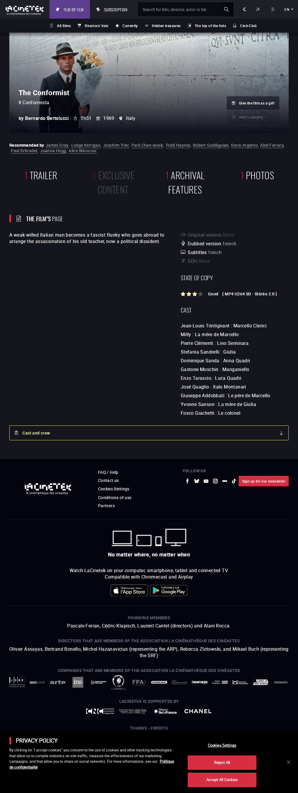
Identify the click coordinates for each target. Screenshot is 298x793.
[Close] (288, 762)
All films (64, 25)
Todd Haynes (178, 145)
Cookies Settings (114, 489)
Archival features (185, 181)
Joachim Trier (116, 145)
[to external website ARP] (119, 682)
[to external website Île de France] (165, 711)
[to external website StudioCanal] (159, 682)
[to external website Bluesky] (196, 481)
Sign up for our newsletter (263, 481)
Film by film (75, 9)
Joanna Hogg (53, 150)
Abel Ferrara (272, 145)
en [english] (286, 9)
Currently (130, 25)
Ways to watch (258, 9)
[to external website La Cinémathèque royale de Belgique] (281, 682)
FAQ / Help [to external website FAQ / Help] (108, 472)
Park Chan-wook (147, 145)
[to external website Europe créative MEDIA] (133, 711)
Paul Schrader (24, 150)
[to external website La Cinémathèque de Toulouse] (98, 682)
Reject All (222, 762)
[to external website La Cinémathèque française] (199, 682)
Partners (106, 505)
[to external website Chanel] (198, 711)
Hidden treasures (166, 25)
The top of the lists (210, 25)
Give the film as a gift (256, 103)
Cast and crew (36, 433)
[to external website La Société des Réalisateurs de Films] (17, 682)
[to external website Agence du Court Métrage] (261, 682)
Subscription (117, 9)
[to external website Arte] (57, 682)
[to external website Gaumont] (179, 682)
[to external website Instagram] (215, 481)
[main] (149, 762)
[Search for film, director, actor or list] (186, 9)
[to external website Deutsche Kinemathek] (240, 682)
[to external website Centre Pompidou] (220, 682)
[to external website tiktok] (234, 481)
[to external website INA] (78, 682)
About (244, 9)
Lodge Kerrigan (86, 145)
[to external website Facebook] (187, 481)
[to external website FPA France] (139, 682)
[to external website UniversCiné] (37, 682)
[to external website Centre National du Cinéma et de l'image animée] (100, 711)
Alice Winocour (83, 150)
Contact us (108, 480)
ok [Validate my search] (226, 9)
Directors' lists (96, 25)
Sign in (273, 9)
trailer (40, 174)
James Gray (57, 145)
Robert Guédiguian (211, 145)
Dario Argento (244, 145)
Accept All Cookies (222, 779)
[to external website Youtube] (206, 481)
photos (257, 174)
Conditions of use (115, 497)
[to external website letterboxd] (224, 481)
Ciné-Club (248, 25)
